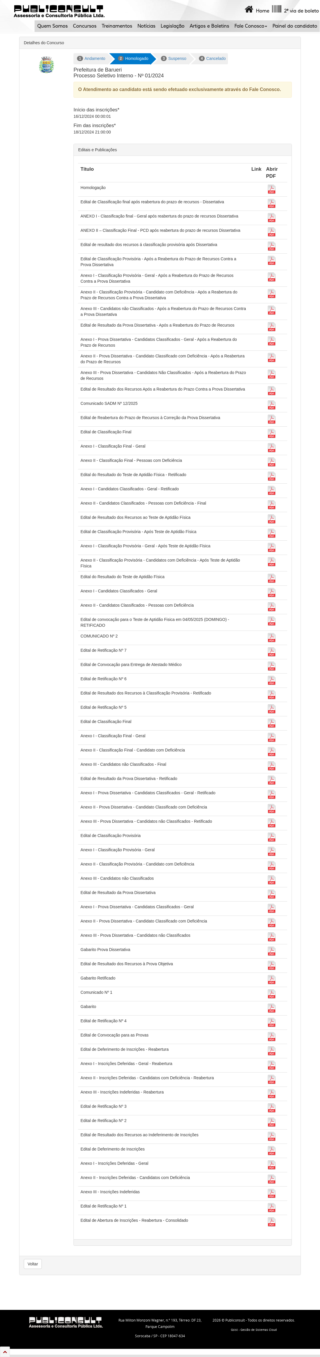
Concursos (84, 26)
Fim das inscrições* (94, 125)
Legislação (172, 26)
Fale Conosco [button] (250, 26)
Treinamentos (117, 26)
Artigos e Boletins (209, 26)
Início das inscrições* (96, 110)
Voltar (33, 1264)
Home (256, 9)
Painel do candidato (294, 26)
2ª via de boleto (295, 9)
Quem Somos (52, 26)
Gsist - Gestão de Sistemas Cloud (254, 1330)
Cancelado (212, 58)
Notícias (146, 26)
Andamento (91, 58)
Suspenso (173, 58)
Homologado (133, 58)
